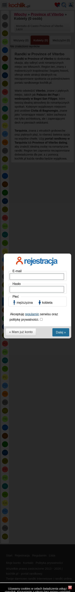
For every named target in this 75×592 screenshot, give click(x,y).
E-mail (17, 53)
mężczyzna (25, 85)
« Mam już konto (21, 114)
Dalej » (61, 115)
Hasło (17, 66)
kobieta (47, 85)
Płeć (16, 79)
